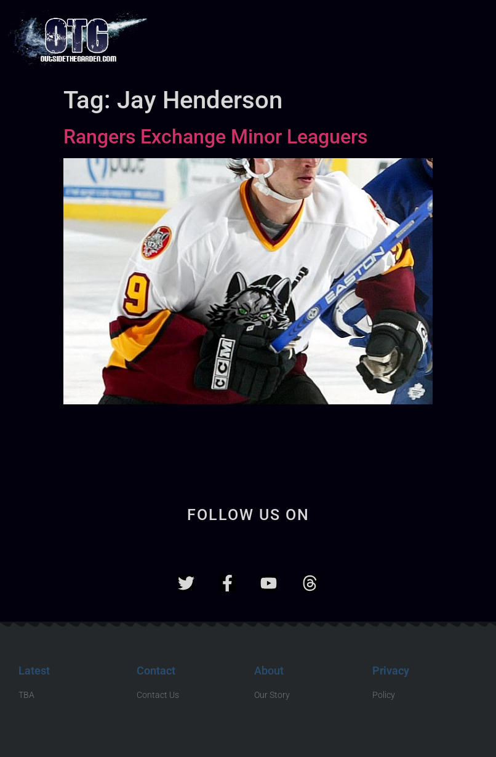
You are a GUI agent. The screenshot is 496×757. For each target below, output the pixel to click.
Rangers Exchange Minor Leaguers (215, 136)
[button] (477, 40)
